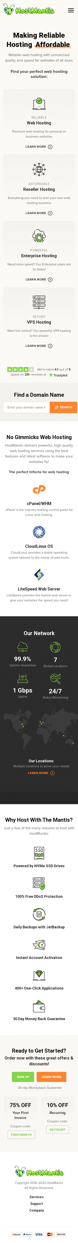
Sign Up (23, 1077)
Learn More (39, 147)
